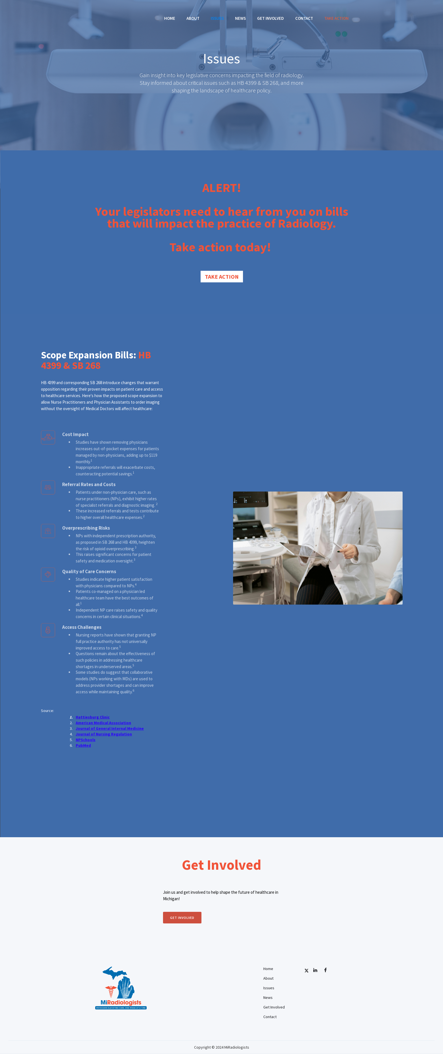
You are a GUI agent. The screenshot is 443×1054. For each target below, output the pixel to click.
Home (169, 18)
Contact (304, 18)
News (240, 18)
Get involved (182, 918)
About (192, 18)
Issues (217, 18)
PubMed (83, 745)
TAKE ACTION (336, 18)
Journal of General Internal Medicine (110, 728)
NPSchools (85, 739)
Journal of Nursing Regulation (104, 734)
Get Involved (270, 18)
